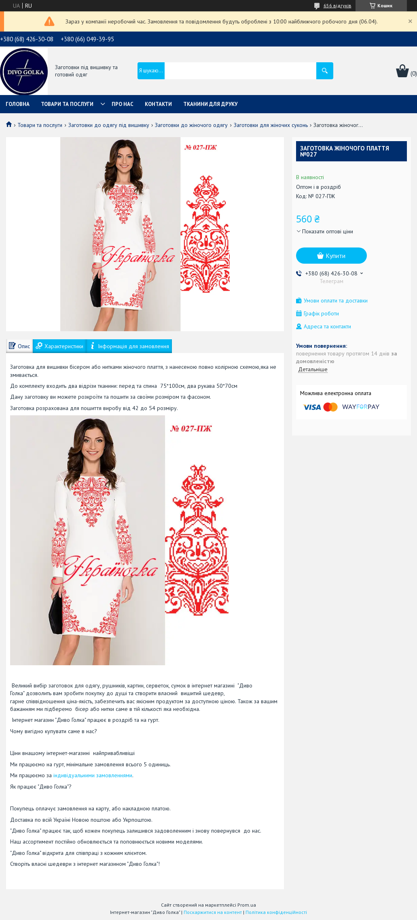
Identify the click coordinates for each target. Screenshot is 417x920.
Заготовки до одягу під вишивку (108, 125)
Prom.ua (246, 905)
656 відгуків (337, 5)
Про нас (122, 104)
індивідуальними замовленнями (92, 775)
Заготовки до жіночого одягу (191, 125)
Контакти (158, 104)
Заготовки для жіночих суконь (271, 125)
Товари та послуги (67, 104)
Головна (18, 104)
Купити (335, 256)
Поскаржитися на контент (213, 912)
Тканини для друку (210, 104)
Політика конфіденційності (276, 912)
